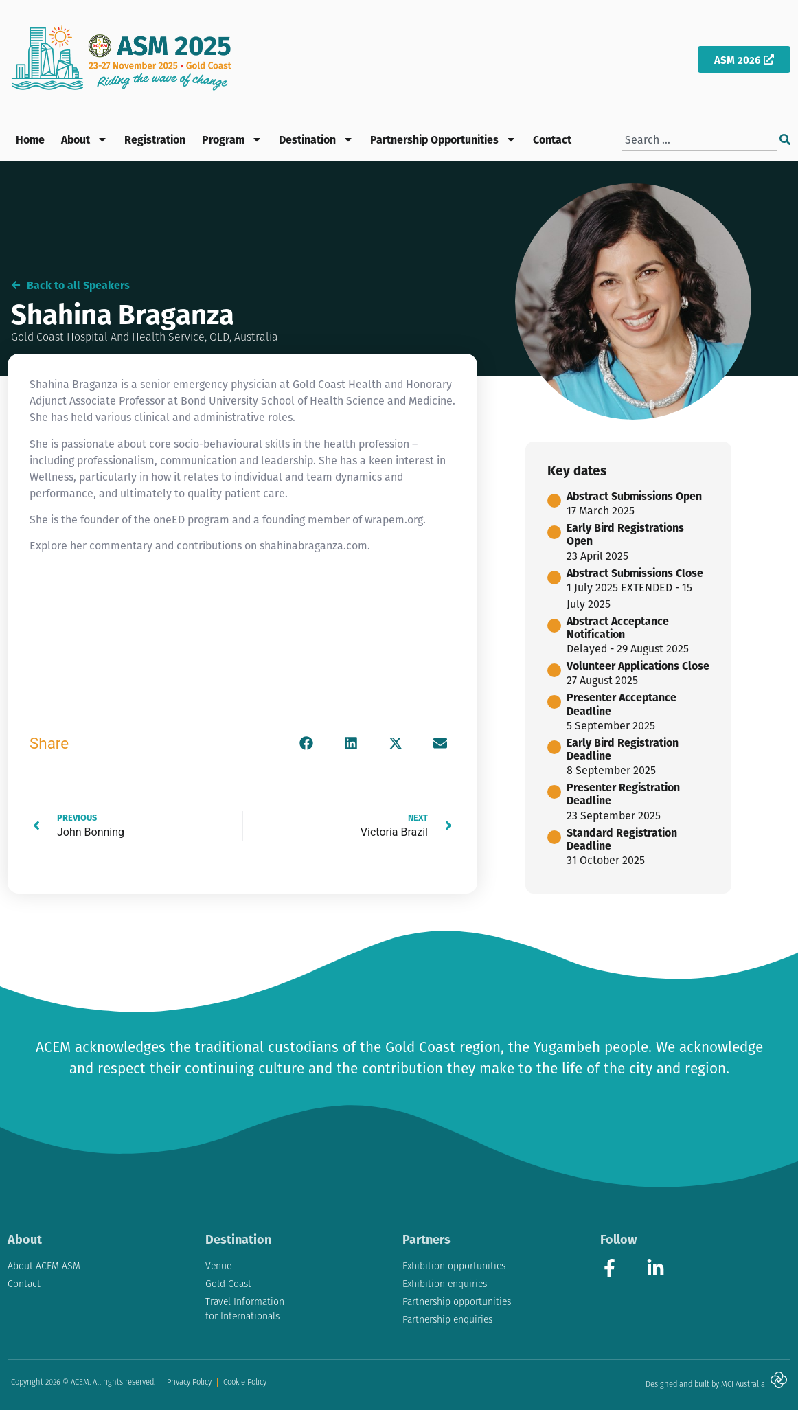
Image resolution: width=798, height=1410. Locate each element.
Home (30, 139)
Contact (552, 139)
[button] (305, 743)
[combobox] (699, 139)
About (84, 139)
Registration (154, 139)
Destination (316, 139)
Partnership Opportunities (443, 139)
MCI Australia (743, 1383)
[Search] (784, 139)
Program (232, 139)
